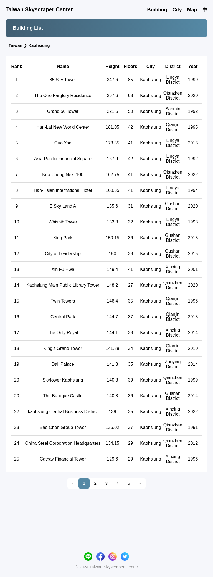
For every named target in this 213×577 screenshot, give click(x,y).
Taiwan (15, 45)
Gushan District (173, 234)
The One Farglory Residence (62, 123)
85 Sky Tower (63, 107)
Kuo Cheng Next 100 (62, 202)
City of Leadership (63, 281)
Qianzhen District (172, 123)
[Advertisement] (106, 64)
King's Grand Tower (63, 376)
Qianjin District (173, 155)
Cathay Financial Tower (63, 486)
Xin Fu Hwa (62, 297)
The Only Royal (62, 360)
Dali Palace (63, 392)
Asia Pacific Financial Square (63, 186)
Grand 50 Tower (63, 139)
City (177, 9)
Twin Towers (63, 328)
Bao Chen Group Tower (63, 455)
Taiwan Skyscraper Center (39, 9)
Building (157, 9)
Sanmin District (172, 139)
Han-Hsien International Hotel (63, 218)
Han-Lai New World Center (62, 154)
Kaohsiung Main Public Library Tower (62, 313)
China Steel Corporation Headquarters (62, 471)
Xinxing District (173, 297)
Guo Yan (63, 170)
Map (192, 9)
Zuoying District (173, 392)
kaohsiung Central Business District (63, 439)
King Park (62, 265)
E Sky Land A (62, 234)
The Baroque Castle (62, 423)
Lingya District (173, 107)
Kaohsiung (39, 45)
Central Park (62, 344)
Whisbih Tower (63, 249)
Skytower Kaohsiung (63, 407)
